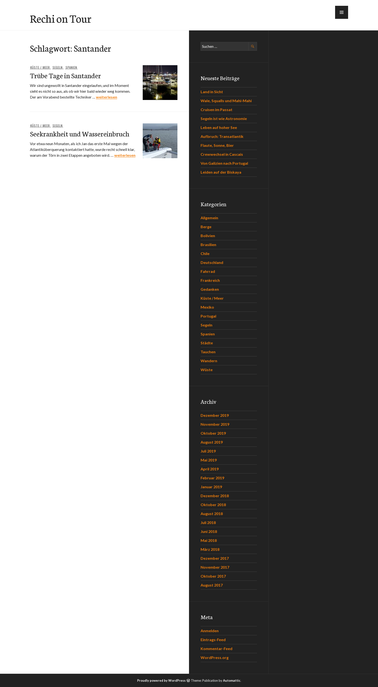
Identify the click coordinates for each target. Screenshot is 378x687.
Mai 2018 (209, 540)
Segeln (58, 67)
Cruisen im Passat (216, 109)
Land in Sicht (212, 91)
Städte (207, 342)
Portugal (208, 316)
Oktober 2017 (213, 576)
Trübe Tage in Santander (65, 75)
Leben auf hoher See (219, 127)
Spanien (71, 67)
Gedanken (210, 289)
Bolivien (208, 235)
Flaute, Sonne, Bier (217, 145)
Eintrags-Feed (213, 639)
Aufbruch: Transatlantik (222, 136)
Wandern (209, 360)
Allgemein (209, 217)
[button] (341, 12)
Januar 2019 (211, 486)
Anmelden (210, 630)
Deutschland (212, 262)
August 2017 (212, 585)
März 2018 (210, 549)
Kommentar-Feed (216, 648)
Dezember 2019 (215, 415)
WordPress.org (215, 657)
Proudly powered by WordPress (161, 680)
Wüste (207, 369)
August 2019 (212, 442)
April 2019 (210, 469)
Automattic (231, 680)
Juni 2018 (209, 531)
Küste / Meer (40, 67)
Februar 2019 (212, 477)
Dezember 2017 (215, 558)
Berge (206, 226)
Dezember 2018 (215, 495)
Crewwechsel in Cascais (222, 154)
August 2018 (212, 513)
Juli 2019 (208, 451)
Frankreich (210, 280)
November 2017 (215, 567)
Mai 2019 (209, 460)
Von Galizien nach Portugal (224, 163)
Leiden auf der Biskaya (221, 172)
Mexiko (207, 307)
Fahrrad (208, 271)
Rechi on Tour (60, 18)
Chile (205, 253)
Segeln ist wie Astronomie (224, 118)
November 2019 (215, 424)
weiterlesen (106, 97)
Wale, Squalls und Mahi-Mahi (226, 100)
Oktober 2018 (213, 504)
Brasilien (208, 244)
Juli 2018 (208, 522)
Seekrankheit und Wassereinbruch (79, 133)
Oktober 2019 (213, 433)
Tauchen (208, 351)
